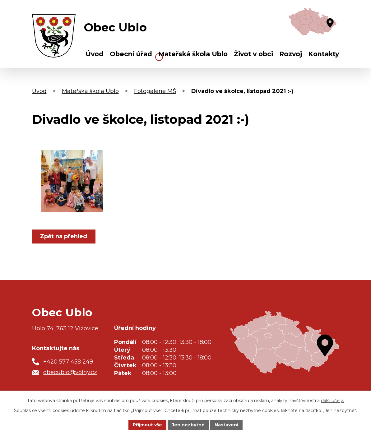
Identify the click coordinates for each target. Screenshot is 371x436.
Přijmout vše (147, 425)
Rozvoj (290, 54)
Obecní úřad (131, 54)
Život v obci (253, 54)
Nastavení (226, 425)
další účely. (332, 400)
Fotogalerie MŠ (155, 91)
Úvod (95, 54)
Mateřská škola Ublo (193, 54)
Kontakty (323, 54)
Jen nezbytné (188, 425)
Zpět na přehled (63, 236)
